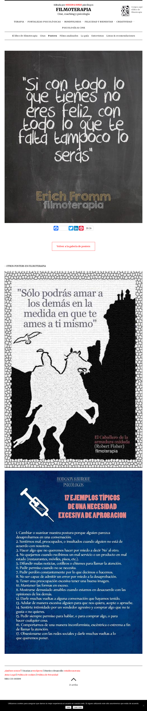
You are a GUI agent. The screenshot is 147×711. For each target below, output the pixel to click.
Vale (68, 707)
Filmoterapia (73, 9)
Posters (52, 36)
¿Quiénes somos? (13, 671)
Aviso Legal (10, 675)
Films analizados (69, 36)
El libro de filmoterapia (24, 36)
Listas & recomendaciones (120, 36)
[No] (143, 705)
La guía (85, 36)
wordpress (37, 671)
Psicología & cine (73, 27)
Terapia (19, 21)
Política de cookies (26, 675)
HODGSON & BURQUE (74, 4)
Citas (43, 36)
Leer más (78, 707)
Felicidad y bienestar (99, 21)
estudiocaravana (72, 671)
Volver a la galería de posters (73, 246)
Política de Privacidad (47, 675)
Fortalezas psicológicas (44, 21)
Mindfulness (72, 21)
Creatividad (124, 21)
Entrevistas (97, 36)
